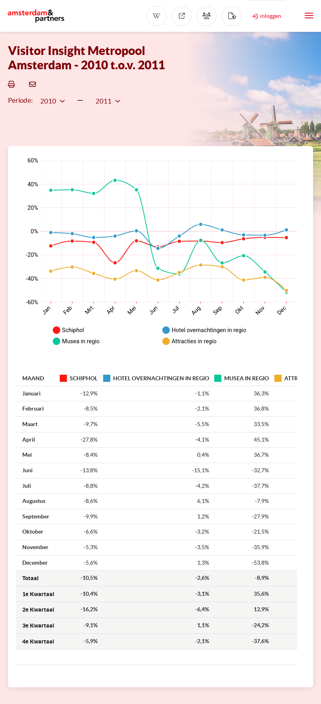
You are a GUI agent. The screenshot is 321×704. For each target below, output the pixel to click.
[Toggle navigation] (309, 15)
